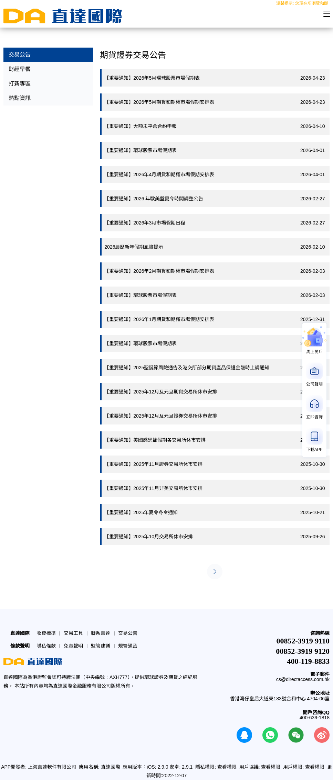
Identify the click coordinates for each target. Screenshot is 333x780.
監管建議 (100, 646)
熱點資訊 (20, 98)
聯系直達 (100, 633)
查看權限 (227, 767)
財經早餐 (20, 69)
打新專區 (20, 84)
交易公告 (20, 55)
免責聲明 (73, 646)
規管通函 (127, 646)
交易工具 (73, 633)
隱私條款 (46, 646)
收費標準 (46, 633)
